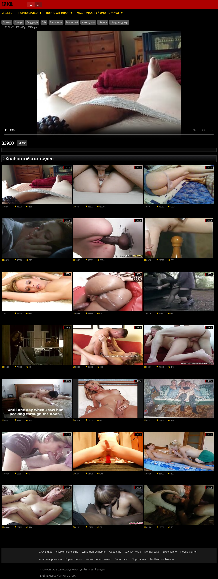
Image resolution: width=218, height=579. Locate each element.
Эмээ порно (170, 551)
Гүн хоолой (72, 22)
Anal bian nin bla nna (161, 559)
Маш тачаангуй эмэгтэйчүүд (98, 12)
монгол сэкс (152, 551)
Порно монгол (188, 551)
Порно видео (28, 12)
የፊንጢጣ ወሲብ (133, 551)
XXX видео (45, 551)
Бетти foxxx (56, 22)
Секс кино (115, 551)
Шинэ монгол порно (94, 551)
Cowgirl (19, 22)
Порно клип (139, 559)
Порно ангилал (57, 12)
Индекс (7, 12)
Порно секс (121, 559)
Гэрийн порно (73, 559)
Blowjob (7, 22)
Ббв (44, 22)
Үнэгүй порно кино (67, 551)
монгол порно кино (50, 559)
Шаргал (103, 22)
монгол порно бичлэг (98, 559)
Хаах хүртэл (88, 22)
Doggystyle (32, 22)
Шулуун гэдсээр (119, 22)
